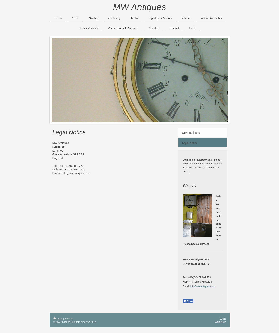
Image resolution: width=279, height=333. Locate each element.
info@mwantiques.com (202, 286)
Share (188, 301)
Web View (220, 321)
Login (223, 318)
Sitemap (68, 318)
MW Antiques (139, 7)
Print (58, 318)
